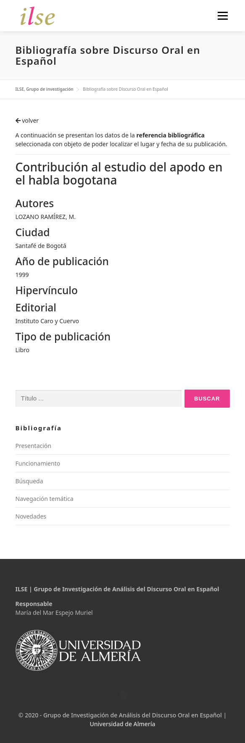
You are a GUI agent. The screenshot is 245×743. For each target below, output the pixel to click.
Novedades (31, 516)
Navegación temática (45, 499)
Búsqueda (29, 481)
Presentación (33, 446)
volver (27, 120)
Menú (222, 16)
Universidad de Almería (122, 724)
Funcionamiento (38, 463)
